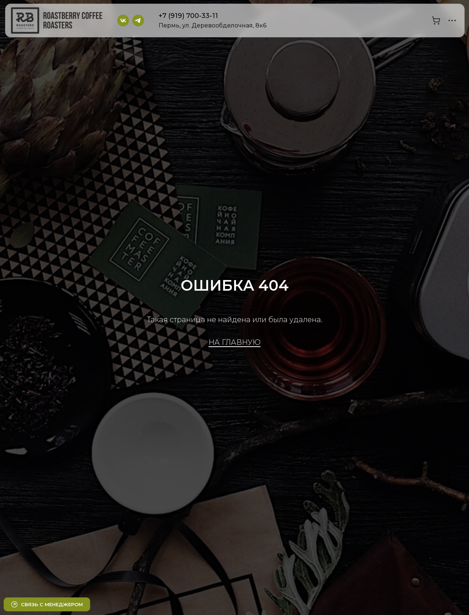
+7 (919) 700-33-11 (188, 16)
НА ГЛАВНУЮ (234, 342)
